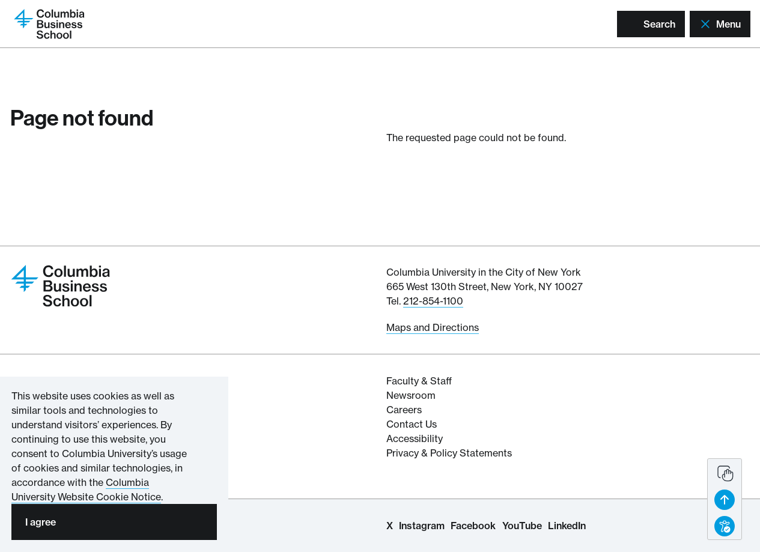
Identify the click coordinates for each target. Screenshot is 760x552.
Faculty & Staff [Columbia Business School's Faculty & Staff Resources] (419, 381)
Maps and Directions (432, 327)
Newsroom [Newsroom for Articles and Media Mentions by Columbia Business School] (411, 395)
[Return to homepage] (49, 23)
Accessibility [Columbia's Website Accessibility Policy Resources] (414, 438)
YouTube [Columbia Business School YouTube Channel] (522, 526)
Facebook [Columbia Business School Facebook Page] (473, 526)
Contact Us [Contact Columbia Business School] (411, 424)
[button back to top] (724, 500)
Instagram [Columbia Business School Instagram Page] (422, 526)
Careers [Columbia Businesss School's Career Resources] (404, 410)
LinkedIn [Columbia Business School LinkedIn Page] (567, 526)
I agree (40, 522)
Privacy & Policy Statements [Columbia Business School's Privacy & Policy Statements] (449, 453)
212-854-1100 (433, 301)
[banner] (724, 499)
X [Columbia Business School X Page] (389, 526)
